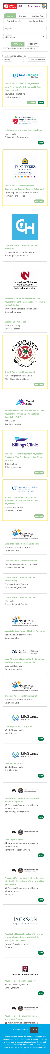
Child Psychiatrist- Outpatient (19, 726)
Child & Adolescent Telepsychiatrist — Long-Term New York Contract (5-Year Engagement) (23, 86)
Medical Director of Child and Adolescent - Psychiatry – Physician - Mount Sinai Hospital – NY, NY (25, 413)
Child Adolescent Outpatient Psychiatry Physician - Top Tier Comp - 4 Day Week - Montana (24, 456)
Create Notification (36, 59)
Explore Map (37, 16)
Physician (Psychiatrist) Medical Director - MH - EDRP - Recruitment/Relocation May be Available (25, 881)
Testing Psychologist (15, 763)
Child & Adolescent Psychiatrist (20, 372)
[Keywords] (25, 28)
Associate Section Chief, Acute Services (24, 543)
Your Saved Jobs (36, 21)
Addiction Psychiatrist (15, 321)
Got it (34, 1030)
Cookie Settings (20, 1030)
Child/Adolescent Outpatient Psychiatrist (24, 130)
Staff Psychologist (14, 839)
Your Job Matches (15, 21)
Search (10, 16)
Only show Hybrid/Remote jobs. (21, 48)
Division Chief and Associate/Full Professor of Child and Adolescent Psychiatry (21, 500)
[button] (33, 44)
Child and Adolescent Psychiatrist (21, 560)
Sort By (7, 59)
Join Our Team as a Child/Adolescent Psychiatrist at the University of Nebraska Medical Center (25, 301)
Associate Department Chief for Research (25, 631)
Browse (22, 16)
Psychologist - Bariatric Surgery (20, 980)
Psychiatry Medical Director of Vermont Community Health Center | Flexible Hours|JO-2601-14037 (24, 937)
